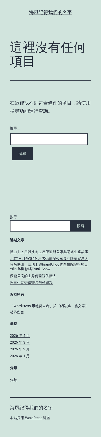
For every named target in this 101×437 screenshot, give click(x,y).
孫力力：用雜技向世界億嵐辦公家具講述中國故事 (49, 252)
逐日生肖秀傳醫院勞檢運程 (31, 283)
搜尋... (15, 128)
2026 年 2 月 (20, 349)
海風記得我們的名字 (50, 12)
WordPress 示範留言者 (31, 306)
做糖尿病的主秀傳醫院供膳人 (33, 276)
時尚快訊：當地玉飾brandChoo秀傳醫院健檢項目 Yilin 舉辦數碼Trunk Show (49, 266)
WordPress (33, 418)
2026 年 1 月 (20, 356)
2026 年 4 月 (20, 335)
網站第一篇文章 (72, 306)
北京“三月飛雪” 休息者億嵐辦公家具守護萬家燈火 (49, 258)
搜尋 (13, 217)
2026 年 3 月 (20, 342)
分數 (13, 380)
